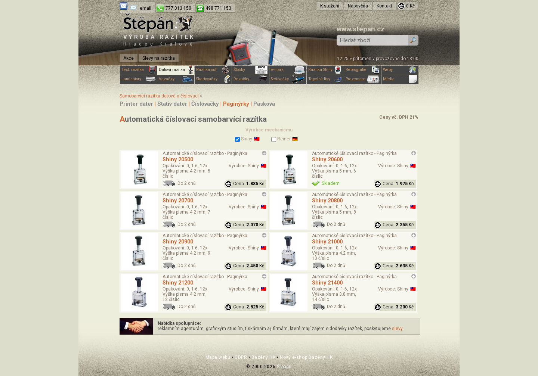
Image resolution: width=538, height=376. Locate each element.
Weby (400, 70)
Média (400, 79)
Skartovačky (213, 79)
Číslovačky (205, 103)
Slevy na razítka (158, 58)
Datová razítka (176, 70)
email (145, 8)
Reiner (281, 139)
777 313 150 (178, 8)
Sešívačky (288, 79)
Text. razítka (138, 70)
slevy (397, 328)
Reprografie (363, 70)
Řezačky (251, 79)
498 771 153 (218, 8)
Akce (128, 58)
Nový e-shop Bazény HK (306, 357)
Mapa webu (218, 357)
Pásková (264, 103)
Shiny (243, 139)
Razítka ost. (213, 70)
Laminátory (138, 79)
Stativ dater (172, 103)
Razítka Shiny (325, 70)
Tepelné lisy (325, 79)
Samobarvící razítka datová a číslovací (159, 96)
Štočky (251, 70)
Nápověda (358, 6)
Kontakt (384, 6)
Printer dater (136, 103)
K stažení (329, 6)
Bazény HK (263, 357)
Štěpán (284, 366)
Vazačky (176, 79)
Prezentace (363, 79)
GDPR (241, 357)
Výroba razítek (159, 40)
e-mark (288, 70)
